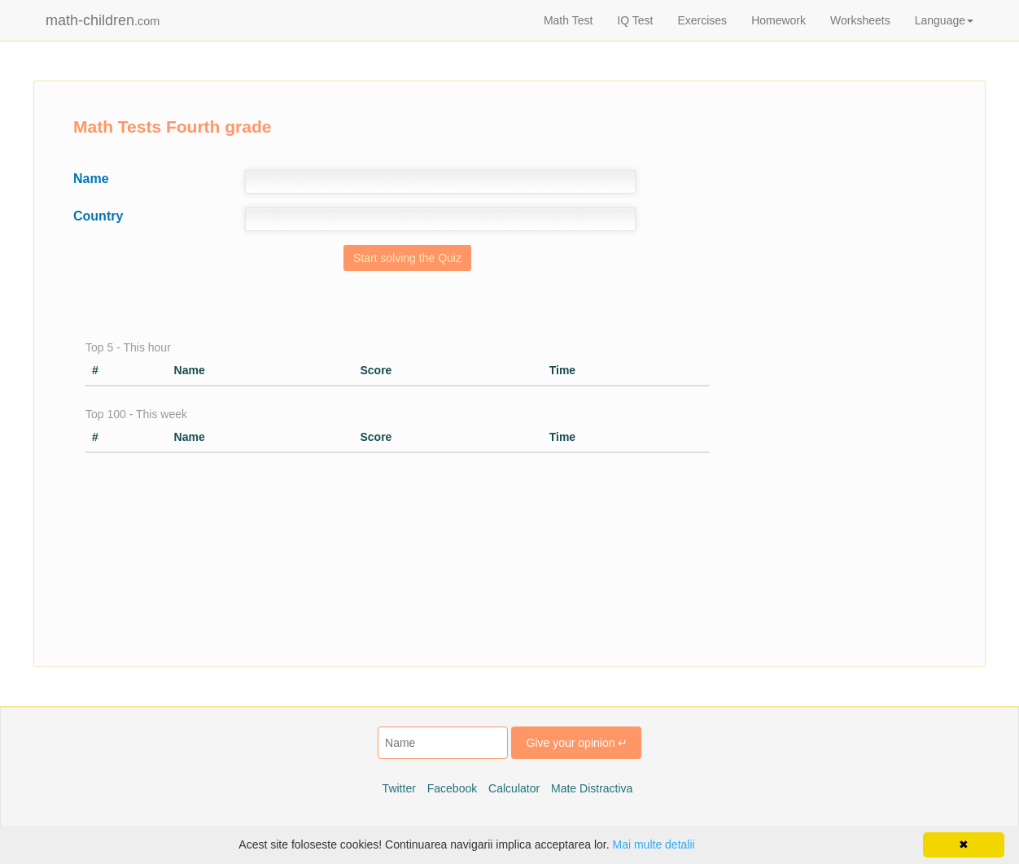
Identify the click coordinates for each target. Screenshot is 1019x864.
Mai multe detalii (653, 844)
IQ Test (635, 20)
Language (944, 20)
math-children (103, 20)
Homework (778, 20)
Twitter (399, 788)
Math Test (568, 20)
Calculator (514, 788)
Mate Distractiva (591, 788)
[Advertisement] (853, 403)
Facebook (452, 788)
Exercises (702, 20)
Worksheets (860, 20)
